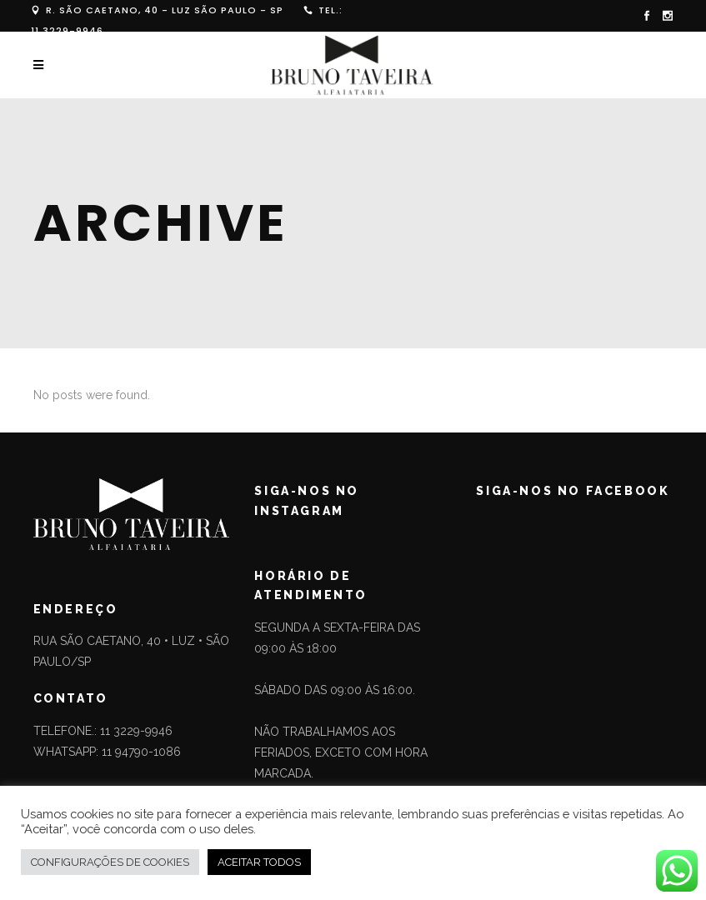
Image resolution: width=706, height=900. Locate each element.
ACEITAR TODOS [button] (259, 862)
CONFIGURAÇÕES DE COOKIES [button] (110, 862)
